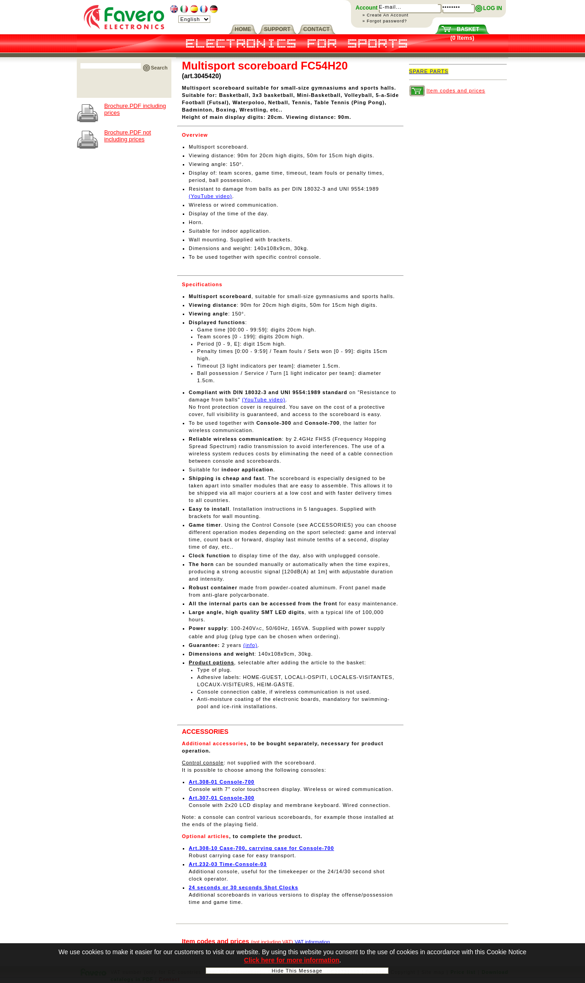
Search (159, 67)
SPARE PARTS (428, 71)
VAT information (312, 942)
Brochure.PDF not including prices (127, 136)
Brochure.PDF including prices (135, 109)
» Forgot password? (384, 21)
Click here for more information (291, 961)
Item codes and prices (455, 90)
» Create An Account (385, 15)
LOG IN (492, 8)
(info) (250, 645)
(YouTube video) (210, 196)
